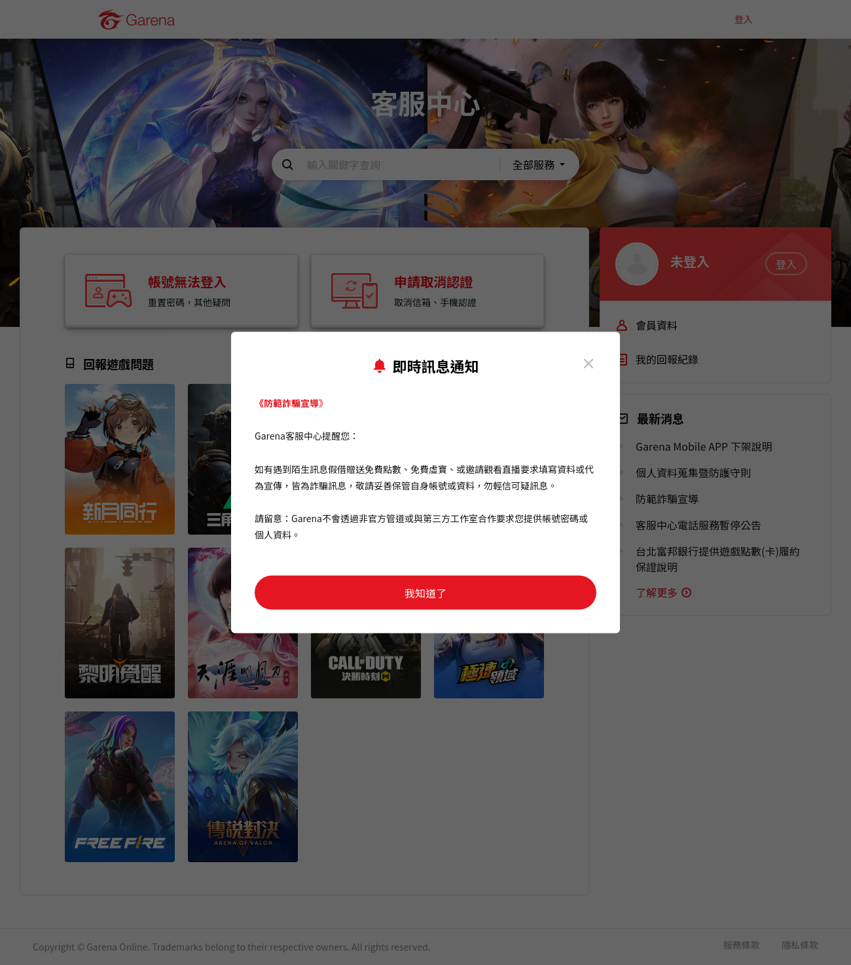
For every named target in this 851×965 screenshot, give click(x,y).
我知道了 (425, 593)
